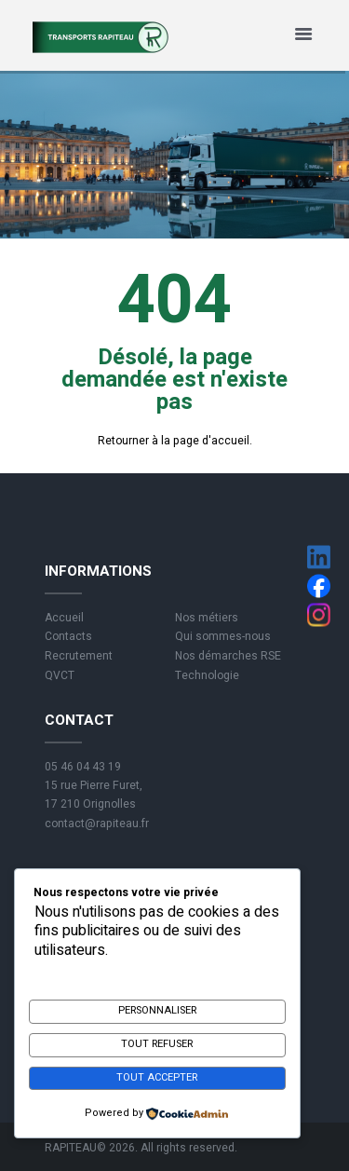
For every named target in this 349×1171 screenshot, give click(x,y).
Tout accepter (156, 1077)
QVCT (59, 675)
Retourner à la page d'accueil (173, 440)
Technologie (207, 675)
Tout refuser (157, 1044)
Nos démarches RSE (228, 655)
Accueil (64, 617)
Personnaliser (157, 1010)
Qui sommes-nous (223, 636)
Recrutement (79, 655)
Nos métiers (206, 617)
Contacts (68, 636)
